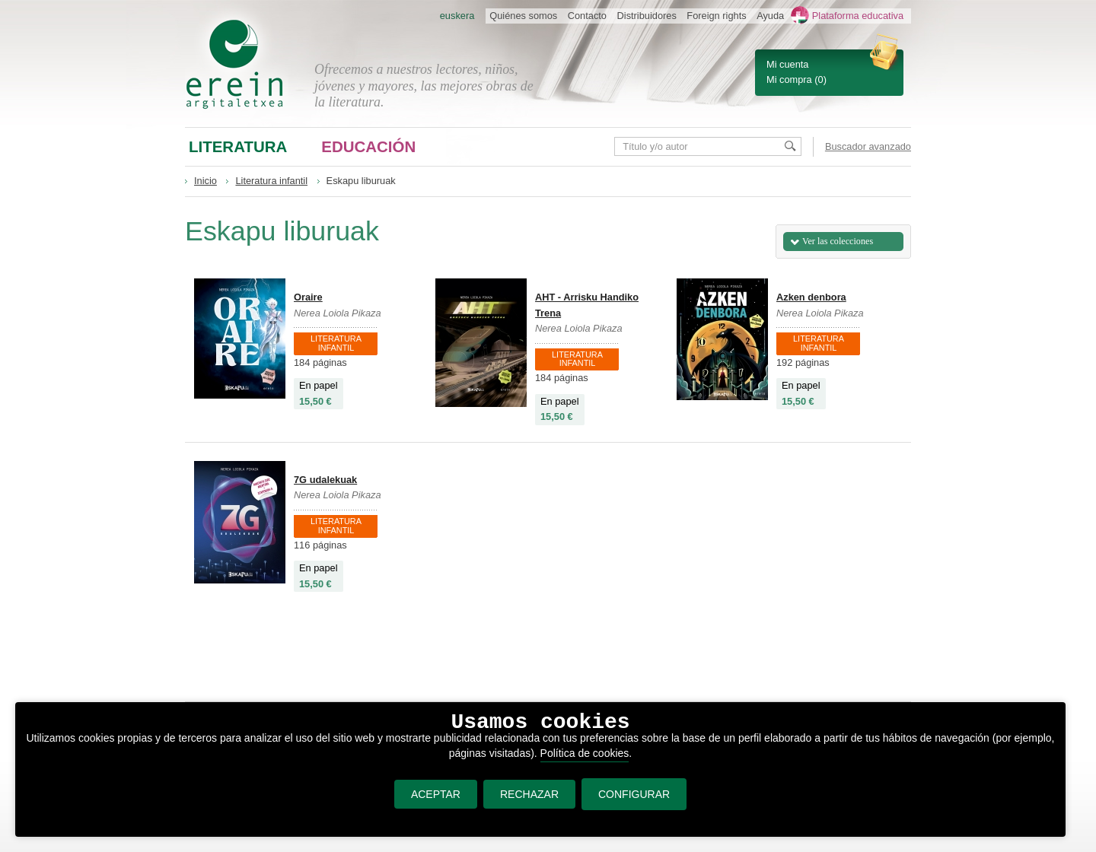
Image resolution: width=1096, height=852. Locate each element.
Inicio (205, 180)
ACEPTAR (435, 794)
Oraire (308, 297)
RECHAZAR (529, 794)
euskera (457, 15)
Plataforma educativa (857, 15)
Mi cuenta (787, 64)
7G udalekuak (325, 479)
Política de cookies (584, 753)
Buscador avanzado (868, 146)
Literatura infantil (271, 180)
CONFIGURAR (634, 794)
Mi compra (789, 79)
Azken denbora (811, 297)
